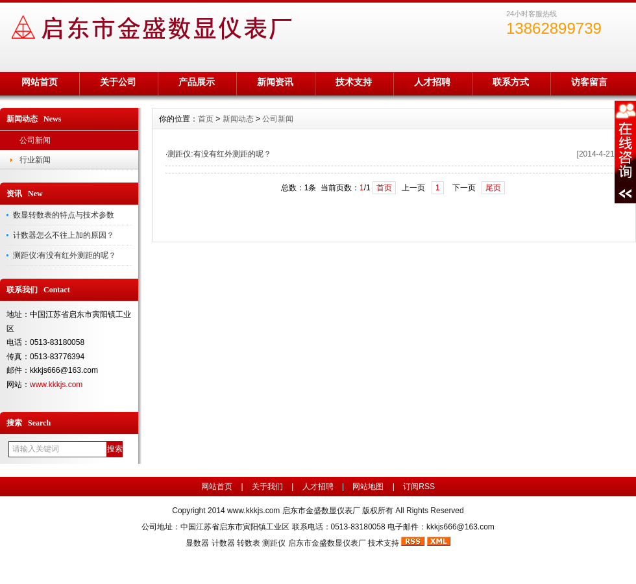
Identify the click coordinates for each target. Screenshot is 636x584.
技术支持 (354, 82)
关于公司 (118, 82)
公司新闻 (35, 140)
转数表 (248, 543)
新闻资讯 (275, 82)
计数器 (223, 543)
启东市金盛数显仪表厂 (327, 543)
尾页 (493, 187)
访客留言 (589, 82)
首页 (206, 118)
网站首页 (39, 82)
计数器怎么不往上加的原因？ (63, 235)
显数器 (197, 543)
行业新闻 (35, 159)
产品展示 (196, 82)
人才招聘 (432, 82)
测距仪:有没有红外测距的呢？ (64, 255)
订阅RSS (419, 486)
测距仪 (274, 543)
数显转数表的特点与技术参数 (63, 215)
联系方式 (511, 82)
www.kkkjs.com (56, 384)
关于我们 (267, 486)
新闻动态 (238, 118)
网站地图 (368, 486)
